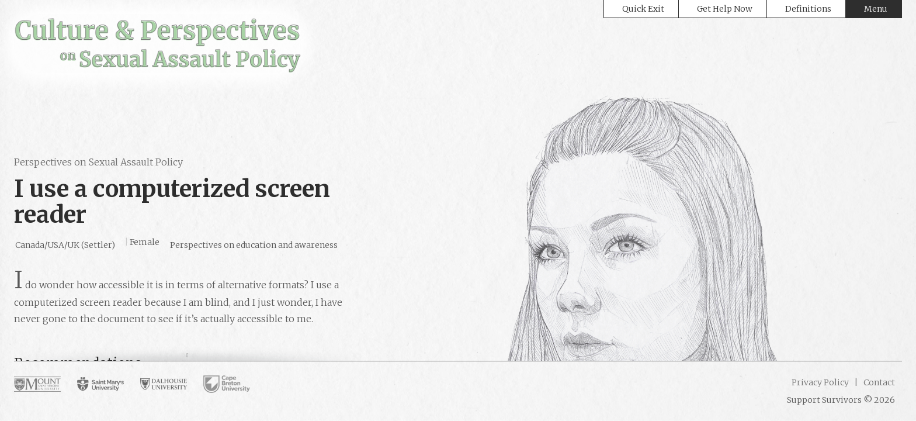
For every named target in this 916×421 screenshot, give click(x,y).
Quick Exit (643, 9)
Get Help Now (724, 9)
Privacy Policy (820, 382)
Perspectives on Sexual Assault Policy (98, 162)
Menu (875, 9)
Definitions (808, 9)
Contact (878, 382)
